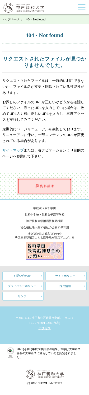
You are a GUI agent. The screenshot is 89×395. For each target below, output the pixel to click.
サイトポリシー (65, 275)
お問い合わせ (22, 275)
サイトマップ (13, 150)
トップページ (10, 19)
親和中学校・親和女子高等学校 (45, 214)
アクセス (44, 328)
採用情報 (65, 286)
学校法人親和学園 (44, 208)
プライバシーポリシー (22, 286)
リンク (22, 296)
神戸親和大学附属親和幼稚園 (44, 221)
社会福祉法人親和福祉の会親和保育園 (44, 227)
